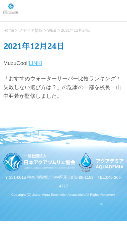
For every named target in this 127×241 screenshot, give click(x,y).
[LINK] (34, 63)
